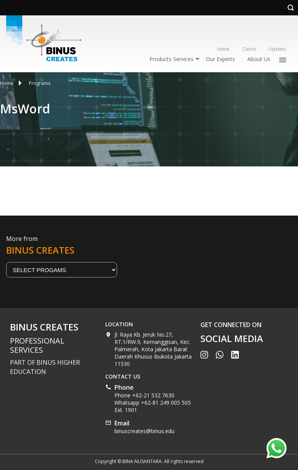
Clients (249, 49)
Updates (277, 49)
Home (223, 49)
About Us (258, 59)
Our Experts (220, 59)
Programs (39, 83)
